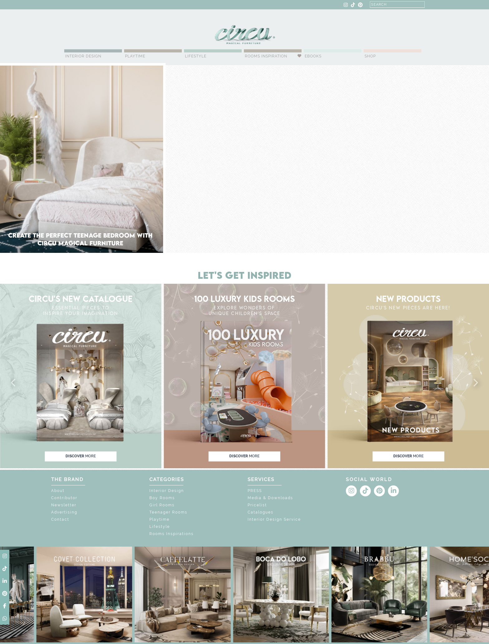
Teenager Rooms (168, 512)
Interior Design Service (274, 519)
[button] (14, 383)
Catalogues (261, 512)
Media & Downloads (270, 498)
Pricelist (257, 505)
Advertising (64, 512)
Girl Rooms (162, 505)
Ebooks (313, 56)
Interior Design (83, 56)
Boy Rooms (162, 498)
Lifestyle (195, 56)
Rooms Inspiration (266, 56)
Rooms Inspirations (171, 534)
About (58, 491)
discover (80, 456)
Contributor (64, 498)
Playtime (135, 56)
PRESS (255, 491)
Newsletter (63, 505)
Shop (370, 56)
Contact (60, 519)
